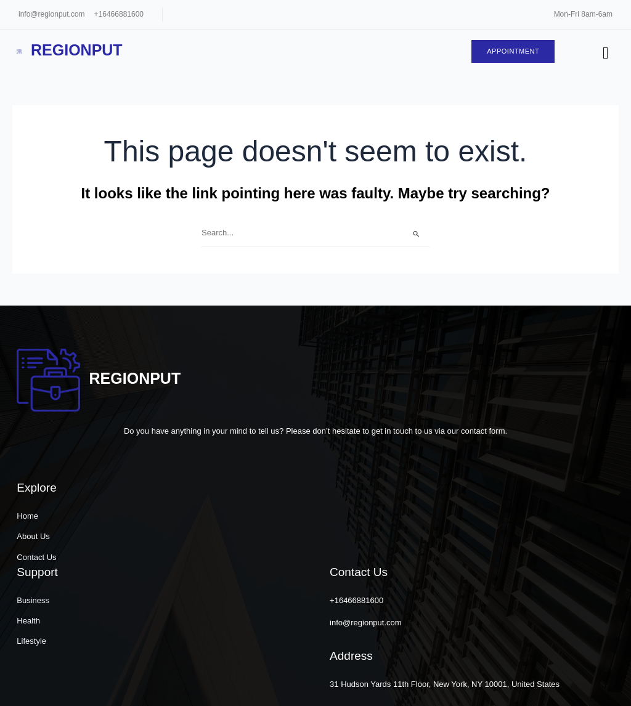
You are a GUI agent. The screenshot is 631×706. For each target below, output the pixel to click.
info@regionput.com (51, 14)
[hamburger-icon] (604, 53)
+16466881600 (119, 14)
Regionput (74, 50)
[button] (490, 684)
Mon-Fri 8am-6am (583, 14)
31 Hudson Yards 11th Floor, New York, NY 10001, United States (517, 608)
